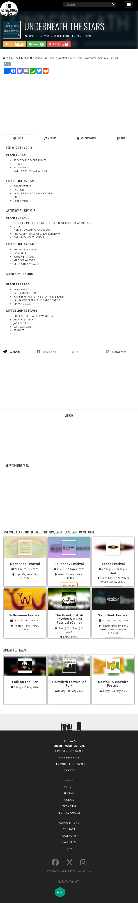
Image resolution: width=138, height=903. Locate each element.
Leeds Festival (113, 564)
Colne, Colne (70, 637)
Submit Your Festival (69, 746)
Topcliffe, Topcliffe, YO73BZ (26, 576)
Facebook (46, 352)
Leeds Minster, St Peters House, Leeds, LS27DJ (114, 579)
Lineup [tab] (18, 138)
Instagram (116, 352)
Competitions (69, 822)
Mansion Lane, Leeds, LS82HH (70, 576)
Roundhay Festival (69, 564)
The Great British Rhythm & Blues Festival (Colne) (69, 619)
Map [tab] (121, 138)
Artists (69, 787)
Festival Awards (69, 812)
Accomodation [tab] (86, 138)
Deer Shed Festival (25, 564)
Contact (69, 829)
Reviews (69, 793)
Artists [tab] (50, 138)
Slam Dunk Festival (113, 615)
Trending (69, 806)
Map (69, 848)
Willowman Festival (24, 615)
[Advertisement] (69, 103)
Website (12, 352)
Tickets (69, 770)
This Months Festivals (69, 764)
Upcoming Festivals (69, 751)
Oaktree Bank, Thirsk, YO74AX (26, 627)
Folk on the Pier (25, 682)
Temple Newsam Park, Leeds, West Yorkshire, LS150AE (114, 629)
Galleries (69, 842)
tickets (69, 586)
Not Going (58, 44)
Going (36, 44)
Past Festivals (69, 757)
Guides (69, 799)
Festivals (69, 741)
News (69, 780)
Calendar (69, 835)
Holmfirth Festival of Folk (69, 684)
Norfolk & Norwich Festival (113, 684)
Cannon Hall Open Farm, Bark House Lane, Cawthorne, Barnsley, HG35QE (76, 58)
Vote (14, 44)
